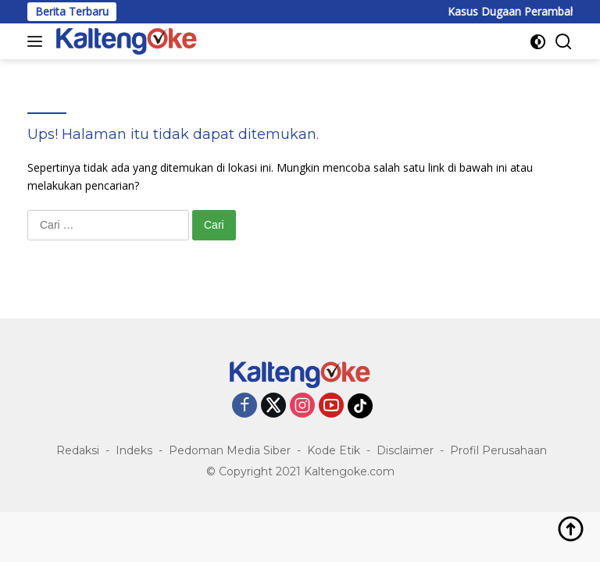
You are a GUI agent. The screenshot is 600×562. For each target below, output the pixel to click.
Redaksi (77, 450)
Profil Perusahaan (498, 450)
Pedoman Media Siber (230, 450)
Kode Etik (333, 450)
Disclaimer (405, 450)
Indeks (134, 450)
